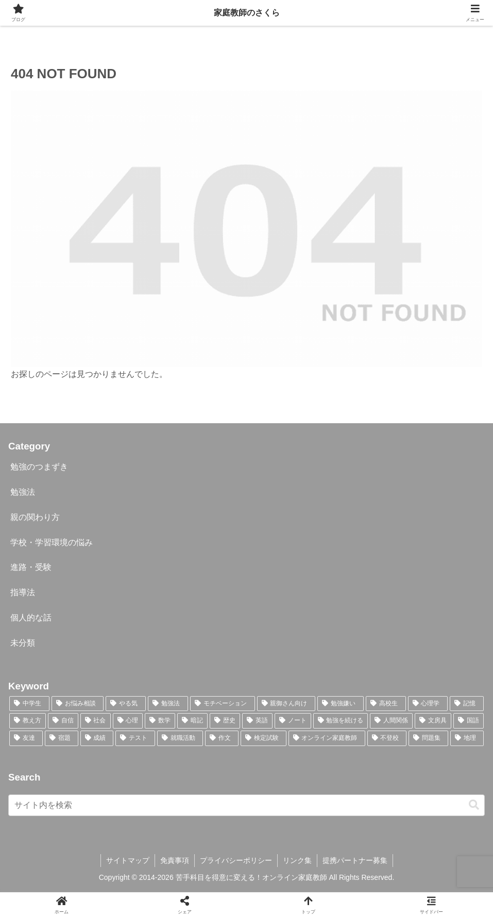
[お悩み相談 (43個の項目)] (78, 704)
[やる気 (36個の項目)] (126, 704)
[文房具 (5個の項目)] (433, 721)
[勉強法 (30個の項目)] (168, 704)
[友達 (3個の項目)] (26, 738)
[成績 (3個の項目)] (97, 738)
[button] (474, 805)
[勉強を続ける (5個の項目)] (340, 721)
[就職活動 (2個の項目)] (180, 738)
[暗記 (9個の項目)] (192, 721)
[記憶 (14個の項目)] (467, 704)
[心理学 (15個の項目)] (428, 704)
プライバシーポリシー (236, 860)
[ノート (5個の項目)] (293, 721)
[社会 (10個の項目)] (95, 721)
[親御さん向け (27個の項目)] (286, 704)
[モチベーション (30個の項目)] (222, 704)
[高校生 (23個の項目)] (386, 704)
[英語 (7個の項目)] (257, 721)
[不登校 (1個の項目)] (387, 738)
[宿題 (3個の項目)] (61, 738)
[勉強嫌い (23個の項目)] (340, 704)
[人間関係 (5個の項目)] (391, 721)
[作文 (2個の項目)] (222, 738)
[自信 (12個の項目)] (63, 721)
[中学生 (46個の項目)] (29, 704)
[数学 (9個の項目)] (160, 721)
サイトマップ (127, 860)
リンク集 (297, 860)
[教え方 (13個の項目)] (27, 721)
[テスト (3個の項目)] (135, 738)
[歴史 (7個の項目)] (225, 721)
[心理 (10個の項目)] (128, 721)
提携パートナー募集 (354, 860)
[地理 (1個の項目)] (467, 738)
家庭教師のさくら (247, 12)
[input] (246, 805)
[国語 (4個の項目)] (468, 721)
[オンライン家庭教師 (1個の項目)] (326, 738)
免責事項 (174, 860)
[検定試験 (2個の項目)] (263, 738)
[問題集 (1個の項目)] (428, 738)
